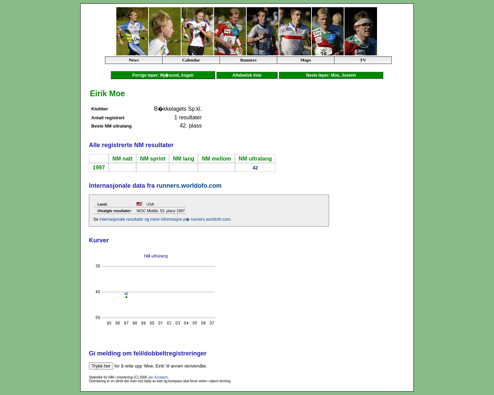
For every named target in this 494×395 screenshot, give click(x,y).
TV (363, 60)
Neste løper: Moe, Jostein (331, 75)
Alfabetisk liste (247, 75)
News (134, 60)
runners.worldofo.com (189, 185)
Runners (248, 60)
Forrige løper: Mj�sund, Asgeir (163, 75)
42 (255, 168)
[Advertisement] (385, 191)
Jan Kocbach (158, 377)
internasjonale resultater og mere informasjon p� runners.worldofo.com (165, 219)
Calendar (191, 60)
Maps (305, 60)
